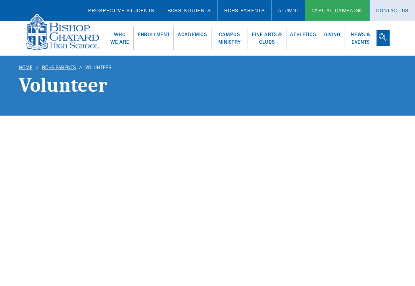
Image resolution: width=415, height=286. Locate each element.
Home (26, 67)
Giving (332, 34)
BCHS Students (189, 10)
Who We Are (119, 38)
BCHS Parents (244, 10)
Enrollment (154, 34)
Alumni (288, 10)
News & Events (360, 38)
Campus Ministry (229, 38)
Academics (192, 34)
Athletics (303, 34)
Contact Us (392, 10)
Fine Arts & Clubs (267, 38)
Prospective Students (121, 10)
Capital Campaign (337, 10)
